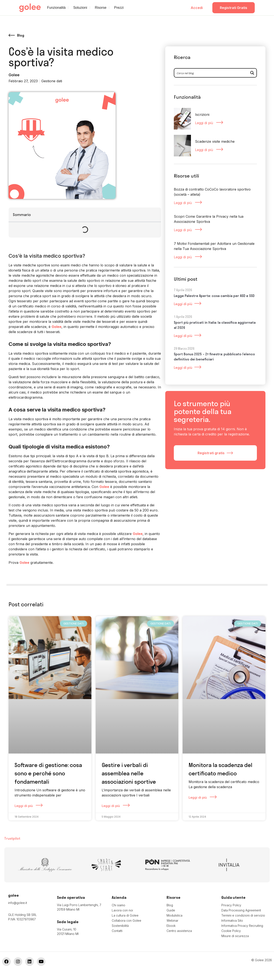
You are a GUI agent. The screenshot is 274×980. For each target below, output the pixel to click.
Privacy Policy (231, 905)
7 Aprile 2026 (183, 291)
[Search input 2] (211, 72)
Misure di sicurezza (235, 936)
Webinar (172, 920)
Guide (171, 910)
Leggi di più (204, 123)
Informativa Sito (232, 920)
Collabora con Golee (126, 920)
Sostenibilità (120, 925)
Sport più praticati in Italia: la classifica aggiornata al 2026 (215, 325)
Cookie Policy (231, 931)
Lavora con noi (122, 910)
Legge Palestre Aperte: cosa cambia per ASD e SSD (214, 296)
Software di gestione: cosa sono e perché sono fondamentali (48, 773)
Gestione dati (51, 81)
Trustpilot (12, 838)
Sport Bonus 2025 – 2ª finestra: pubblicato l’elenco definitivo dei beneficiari (214, 357)
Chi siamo (118, 905)
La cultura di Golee (125, 915)
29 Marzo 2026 (184, 349)
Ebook (171, 925)
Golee (56, 327)
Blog (170, 905)
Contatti (117, 931)
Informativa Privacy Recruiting (242, 925)
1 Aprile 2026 (183, 318)
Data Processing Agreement (241, 910)
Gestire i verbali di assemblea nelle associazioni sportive (129, 773)
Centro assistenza (179, 931)
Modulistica (174, 915)
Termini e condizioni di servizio (243, 915)
